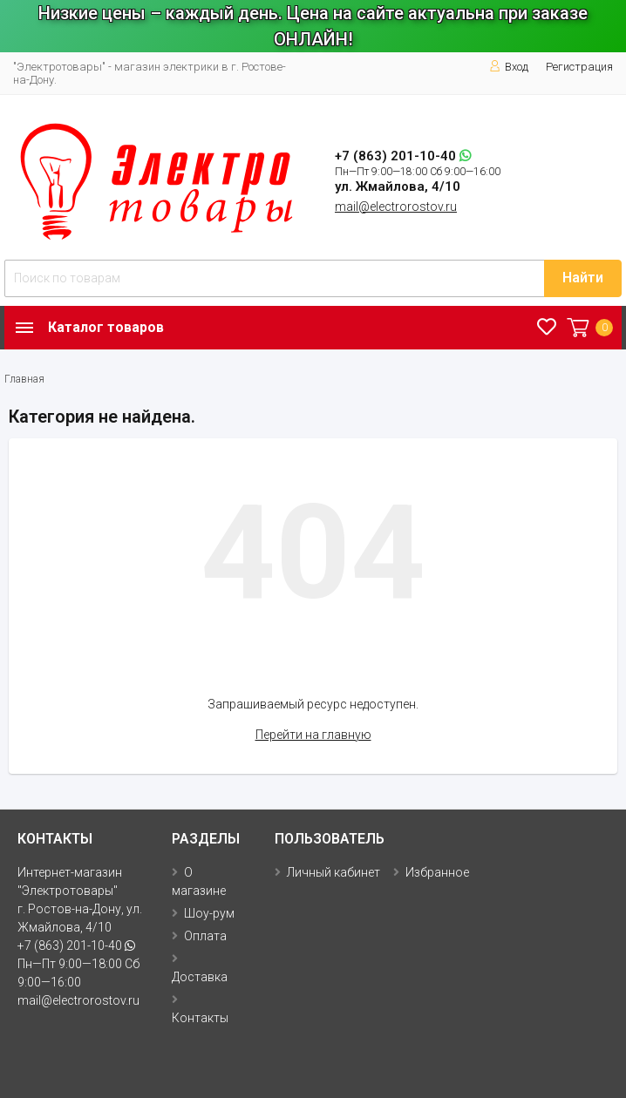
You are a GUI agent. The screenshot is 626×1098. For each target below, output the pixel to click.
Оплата (205, 936)
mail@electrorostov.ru (396, 207)
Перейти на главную (313, 735)
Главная (24, 379)
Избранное (437, 872)
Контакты (200, 1018)
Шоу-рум (209, 913)
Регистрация (579, 66)
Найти (582, 277)
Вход (508, 66)
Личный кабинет (333, 872)
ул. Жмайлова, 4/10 (397, 186)
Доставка (200, 977)
